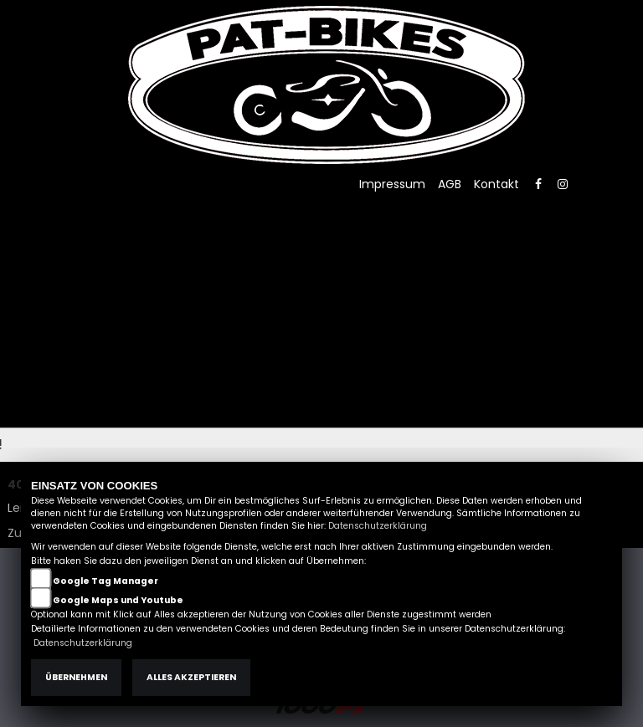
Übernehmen (76, 677)
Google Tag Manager (105, 581)
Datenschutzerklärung (377, 526)
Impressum (392, 184)
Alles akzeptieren (191, 677)
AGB (449, 184)
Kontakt (496, 184)
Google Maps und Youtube (118, 600)
